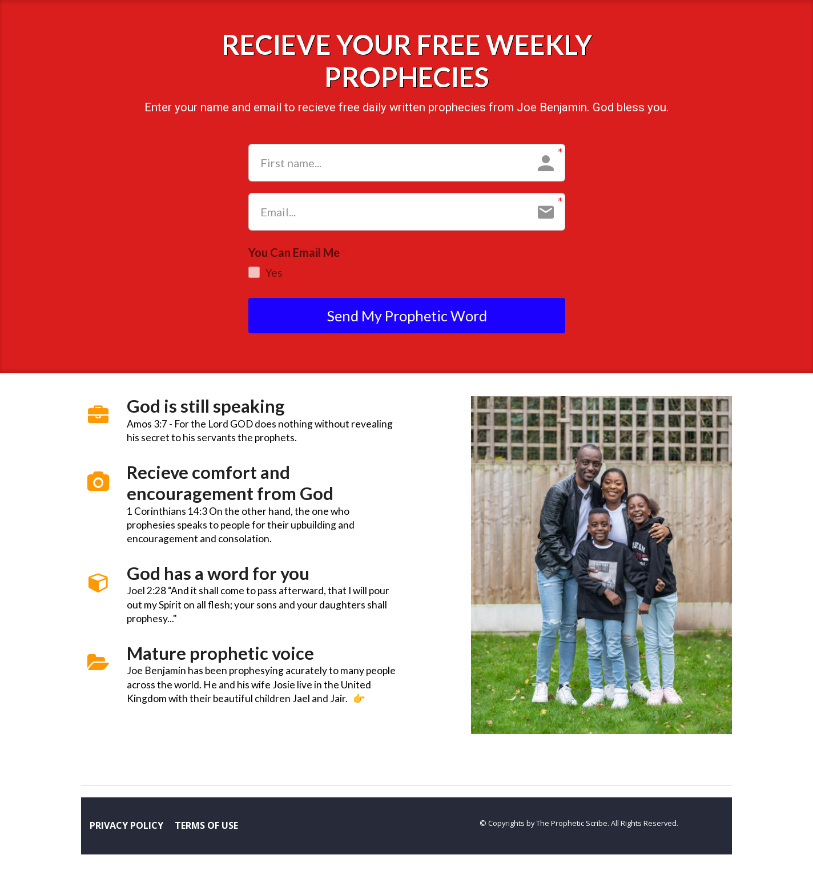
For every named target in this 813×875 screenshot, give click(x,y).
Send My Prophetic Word (407, 317)
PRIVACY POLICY (126, 829)
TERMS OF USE (206, 829)
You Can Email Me (297, 252)
